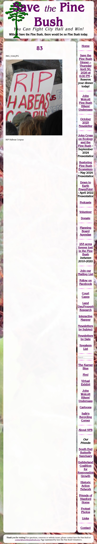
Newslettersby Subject (85, 327)
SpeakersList (85, 347)
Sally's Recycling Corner (85, 417)
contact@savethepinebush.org (27, 540)
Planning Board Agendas (85, 231)
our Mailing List (85, 272)
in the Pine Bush (86, 251)
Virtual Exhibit (85, 382)
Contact (85, 528)
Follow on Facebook (85, 282)
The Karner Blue (85, 366)
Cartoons (85, 407)
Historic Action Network (85, 486)
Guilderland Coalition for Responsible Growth (86, 469)
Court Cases (85, 295)
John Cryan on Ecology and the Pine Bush (85, 140)
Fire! (85, 374)
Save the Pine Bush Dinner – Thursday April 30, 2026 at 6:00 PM (85, 66)
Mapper (86, 319)
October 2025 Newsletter (85, 122)
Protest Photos (85, 510)
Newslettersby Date (85, 337)
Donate (85, 218)
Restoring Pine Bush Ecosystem (85, 166)
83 (40, 48)
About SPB (85, 430)
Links (85, 518)
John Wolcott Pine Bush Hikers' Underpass (86, 102)
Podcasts (85, 202)
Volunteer (85, 212)
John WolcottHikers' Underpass (86, 396)
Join (83, 270)
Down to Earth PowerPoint (85, 186)
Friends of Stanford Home (85, 499)
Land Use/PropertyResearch (86, 306)
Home (85, 46)
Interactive (85, 316)
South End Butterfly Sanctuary (85, 452)
